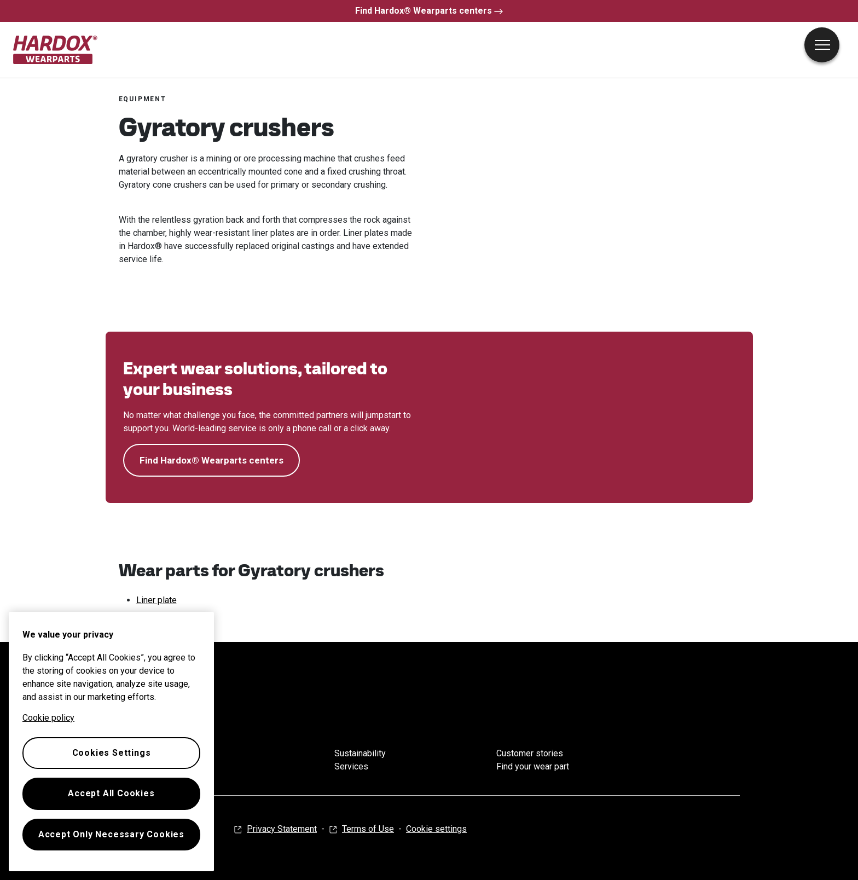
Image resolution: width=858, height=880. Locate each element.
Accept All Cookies (111, 793)
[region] (111, 741)
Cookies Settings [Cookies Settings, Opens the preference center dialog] (111, 753)
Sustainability (360, 753)
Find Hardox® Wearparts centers (429, 10)
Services (351, 766)
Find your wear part (532, 766)
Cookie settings (436, 829)
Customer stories (529, 753)
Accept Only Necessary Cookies (111, 834)
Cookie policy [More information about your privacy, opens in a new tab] (48, 718)
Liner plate (156, 600)
